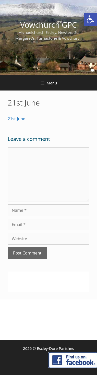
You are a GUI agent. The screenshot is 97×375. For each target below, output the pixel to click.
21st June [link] (16, 119)
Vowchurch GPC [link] (48, 25)
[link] (90, 19)
